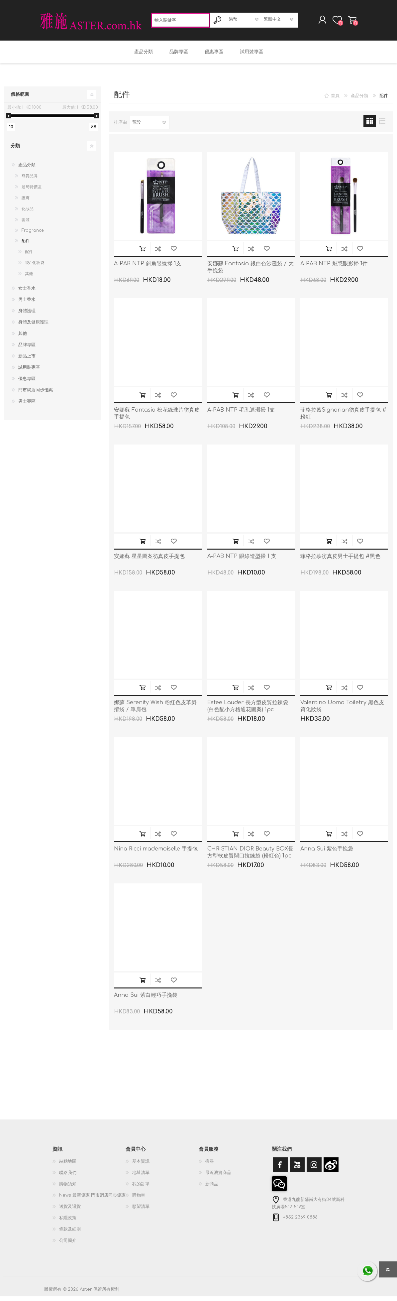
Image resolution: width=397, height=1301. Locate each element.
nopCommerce (336, 1287)
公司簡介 (67, 1245)
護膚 (26, 202)
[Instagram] (314, 1169)
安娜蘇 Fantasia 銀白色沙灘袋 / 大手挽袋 (250, 271)
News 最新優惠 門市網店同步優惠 (92, 1200)
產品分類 (27, 169)
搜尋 (209, 1166)
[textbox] (180, 22)
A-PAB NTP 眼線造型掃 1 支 (241, 561)
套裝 (26, 224)
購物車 (345, 22)
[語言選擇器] (279, 21)
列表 (382, 125)
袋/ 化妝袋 (34, 267)
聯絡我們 (67, 1177)
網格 (369, 125)
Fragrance (33, 235)
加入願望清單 (173, 253)
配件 (26, 245)
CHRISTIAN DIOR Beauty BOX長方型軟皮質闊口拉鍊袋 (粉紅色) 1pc (250, 856)
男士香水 (27, 304)
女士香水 (27, 293)
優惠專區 (27, 383)
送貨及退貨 (70, 1211)
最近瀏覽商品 (218, 1177)
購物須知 (67, 1188)
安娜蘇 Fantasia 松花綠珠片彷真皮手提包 (157, 418)
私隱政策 (67, 1222)
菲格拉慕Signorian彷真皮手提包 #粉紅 (343, 418)
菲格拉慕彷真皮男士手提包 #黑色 (340, 561)
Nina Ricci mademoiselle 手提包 (156, 853)
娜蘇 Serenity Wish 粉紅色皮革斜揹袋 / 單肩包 (155, 710)
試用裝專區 (29, 372)
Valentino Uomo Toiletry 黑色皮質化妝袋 (342, 710)
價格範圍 (20, 98)
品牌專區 (27, 349)
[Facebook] (280, 1169)
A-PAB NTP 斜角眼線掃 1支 (147, 268)
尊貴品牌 (30, 180)
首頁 (335, 100)
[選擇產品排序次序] (150, 127)
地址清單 (140, 1177)
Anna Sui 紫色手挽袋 (326, 853)
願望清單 (140, 1211)
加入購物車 (142, 253)
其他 (29, 278)
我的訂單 (140, 1188)
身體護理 (27, 315)
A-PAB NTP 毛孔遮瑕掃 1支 (241, 415)
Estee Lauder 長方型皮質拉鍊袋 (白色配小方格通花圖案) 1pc (247, 710)
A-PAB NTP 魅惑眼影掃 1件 (334, 268)
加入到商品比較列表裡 (158, 253)
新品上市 (27, 360)
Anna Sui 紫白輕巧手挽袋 (145, 1000)
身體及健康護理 (33, 327)
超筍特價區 (32, 191)
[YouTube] (297, 1169)
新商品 (211, 1188)
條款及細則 (70, 1234)
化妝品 (28, 213)
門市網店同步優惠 (35, 394)
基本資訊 (140, 1166)
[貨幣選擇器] (244, 21)
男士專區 (27, 406)
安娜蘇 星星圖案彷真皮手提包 (149, 561)
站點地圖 (67, 1166)
